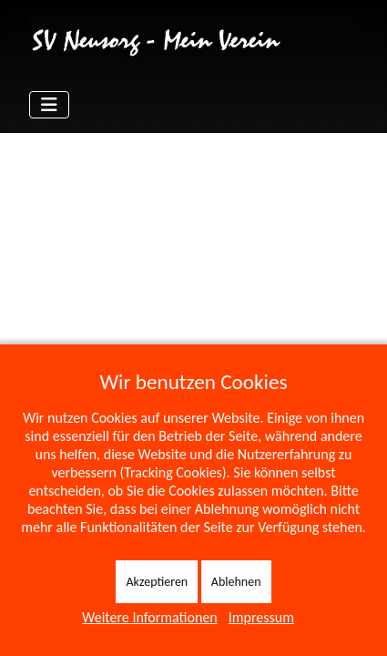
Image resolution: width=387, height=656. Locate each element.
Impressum (261, 617)
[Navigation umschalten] (49, 104)
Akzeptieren (157, 581)
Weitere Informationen (150, 617)
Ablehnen (236, 581)
